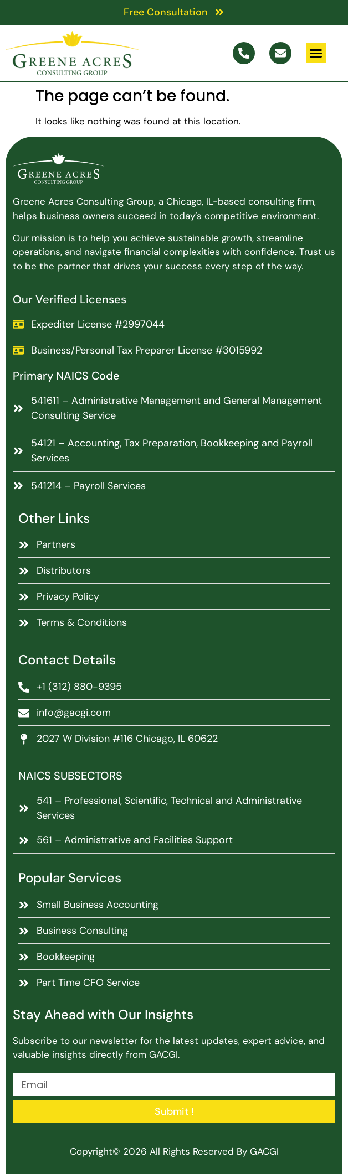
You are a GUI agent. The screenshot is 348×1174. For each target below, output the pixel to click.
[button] (316, 53)
